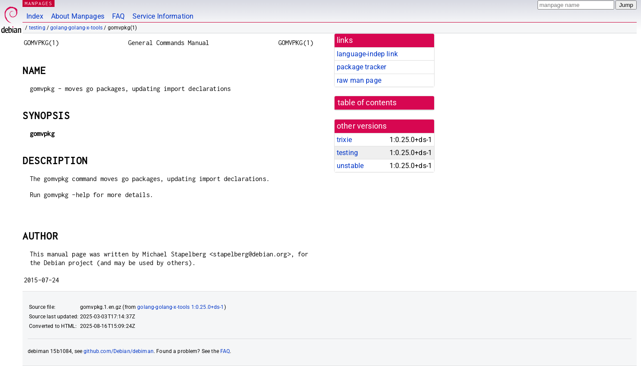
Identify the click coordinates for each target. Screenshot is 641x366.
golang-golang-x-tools (76, 28)
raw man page (359, 80)
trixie (344, 140)
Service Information (162, 16)
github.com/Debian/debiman (119, 351)
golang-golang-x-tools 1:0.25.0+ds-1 (180, 307)
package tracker (361, 67)
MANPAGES (38, 3)
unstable (350, 166)
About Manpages (77, 16)
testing (37, 28)
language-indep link (367, 54)
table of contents (367, 102)
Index (34, 16)
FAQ (118, 16)
